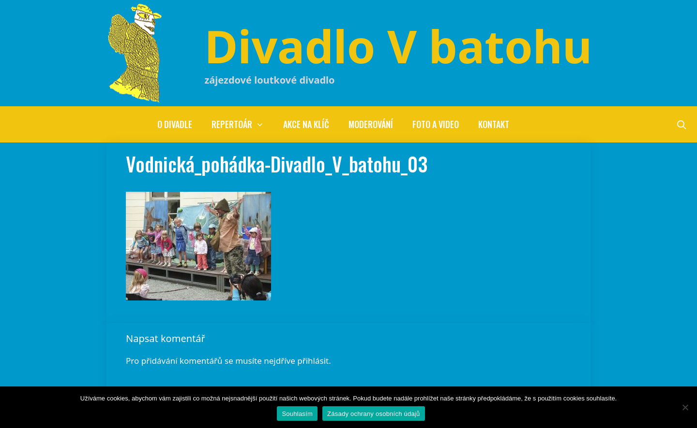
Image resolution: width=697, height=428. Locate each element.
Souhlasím (297, 413)
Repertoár (242, 124)
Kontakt (493, 124)
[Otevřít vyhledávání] (682, 124)
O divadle (174, 124)
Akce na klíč (306, 124)
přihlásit (313, 360)
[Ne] (685, 407)
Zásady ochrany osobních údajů (373, 413)
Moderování (370, 124)
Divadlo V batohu (398, 46)
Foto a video (435, 124)
